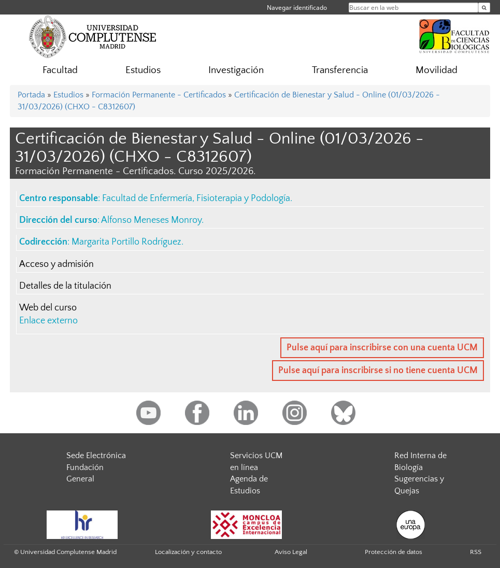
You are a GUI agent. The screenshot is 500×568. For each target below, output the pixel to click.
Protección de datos (393, 552)
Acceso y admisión (56, 264)
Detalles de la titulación (65, 286)
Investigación (236, 70)
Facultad (60, 70)
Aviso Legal (291, 552)
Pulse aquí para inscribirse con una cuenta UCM (382, 348)
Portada (31, 95)
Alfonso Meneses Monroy (151, 220)
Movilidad (437, 70)
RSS (475, 552)
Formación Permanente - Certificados (159, 95)
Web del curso (48, 308)
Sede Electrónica (96, 455)
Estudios (143, 70)
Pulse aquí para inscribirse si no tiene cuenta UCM (378, 370)
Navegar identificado (297, 7)
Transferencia (340, 70)
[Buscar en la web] (484, 7)
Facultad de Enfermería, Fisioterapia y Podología (196, 198)
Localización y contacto (188, 552)
